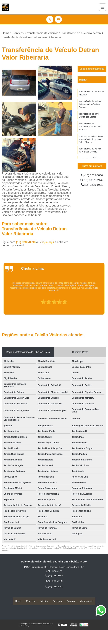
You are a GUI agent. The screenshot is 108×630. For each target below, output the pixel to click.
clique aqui (47, 242)
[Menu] (102, 7)
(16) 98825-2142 (92, 180)
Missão (44, 601)
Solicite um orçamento (92, 69)
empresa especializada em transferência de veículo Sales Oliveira (91, 141)
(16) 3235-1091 (91, 185)
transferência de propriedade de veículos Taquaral (90, 128)
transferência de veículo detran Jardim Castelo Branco (90, 105)
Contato (71, 601)
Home (18, 601)
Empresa (30, 601)
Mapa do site (86, 601)
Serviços (57, 601)
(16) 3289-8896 (26, 242)
